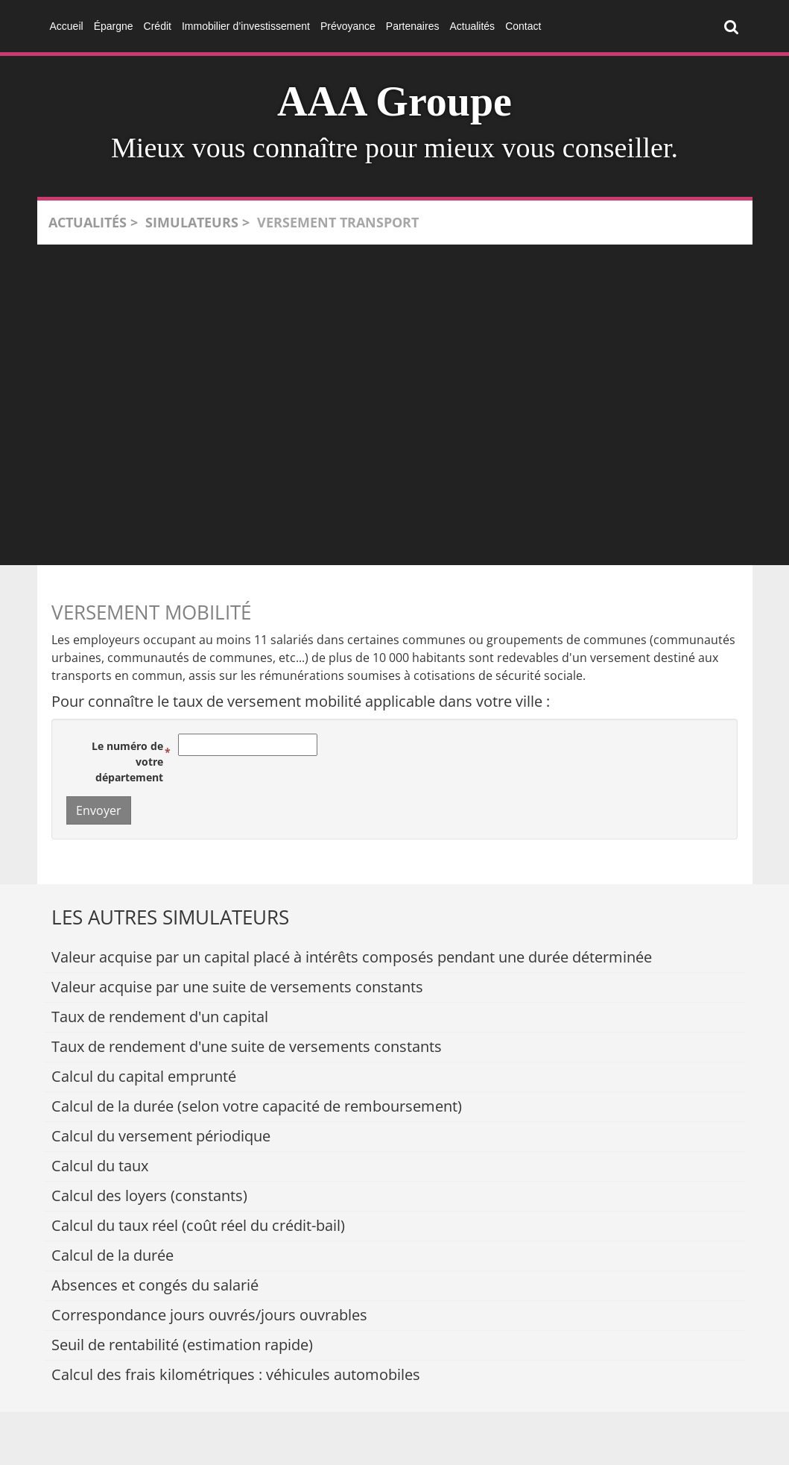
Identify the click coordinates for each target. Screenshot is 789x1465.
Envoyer (98, 810)
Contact (523, 26)
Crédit (157, 26)
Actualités (472, 26)
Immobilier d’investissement (246, 26)
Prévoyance (348, 26)
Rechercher (734, 25)
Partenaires (413, 26)
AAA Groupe (394, 101)
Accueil (66, 26)
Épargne (113, 26)
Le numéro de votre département (127, 761)
